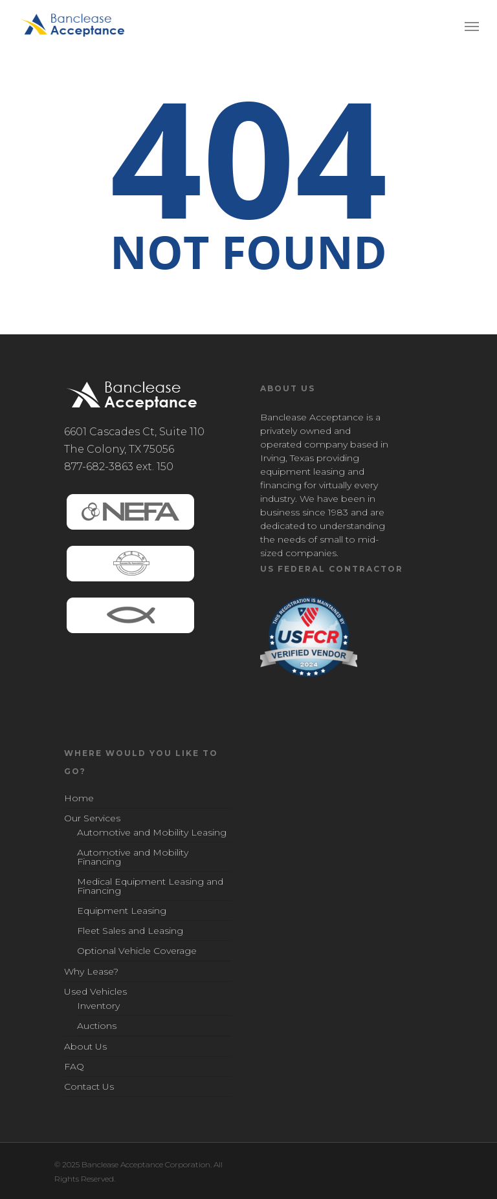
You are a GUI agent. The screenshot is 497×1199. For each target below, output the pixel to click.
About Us (85, 1046)
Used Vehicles (95, 991)
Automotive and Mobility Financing (132, 857)
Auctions (96, 1026)
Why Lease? (91, 971)
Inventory (98, 1006)
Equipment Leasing (121, 910)
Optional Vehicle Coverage (137, 950)
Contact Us (89, 1086)
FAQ (74, 1066)
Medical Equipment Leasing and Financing (150, 886)
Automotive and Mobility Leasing (151, 833)
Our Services (92, 818)
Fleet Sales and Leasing (130, 930)
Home (79, 799)
